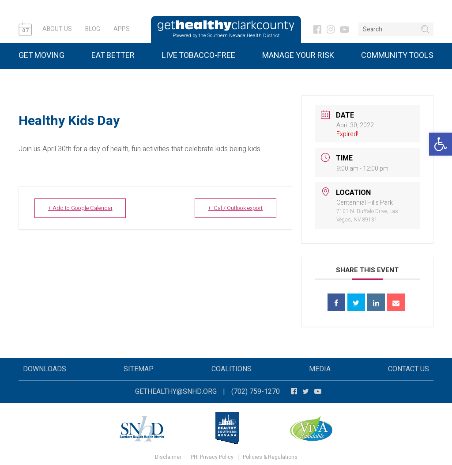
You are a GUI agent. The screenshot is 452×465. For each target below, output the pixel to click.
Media (320, 369)
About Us (57, 29)
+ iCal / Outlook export (232, 208)
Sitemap (139, 369)
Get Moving (41, 55)
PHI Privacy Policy (212, 457)
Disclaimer (168, 457)
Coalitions (231, 369)
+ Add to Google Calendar (83, 208)
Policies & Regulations (270, 457)
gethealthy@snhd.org (176, 391)
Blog (92, 29)
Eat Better (113, 55)
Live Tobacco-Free (198, 55)
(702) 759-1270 (255, 391)
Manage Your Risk (298, 55)
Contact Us (408, 369)
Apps (121, 29)
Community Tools (397, 55)
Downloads (44, 369)
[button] (440, 144)
